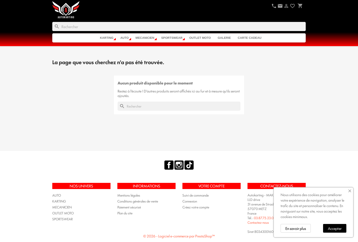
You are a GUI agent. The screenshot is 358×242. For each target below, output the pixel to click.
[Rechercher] (179, 26)
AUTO (124, 37)
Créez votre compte (195, 207)
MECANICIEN (145, 37)
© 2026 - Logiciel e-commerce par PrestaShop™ (179, 236)
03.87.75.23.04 (265, 217)
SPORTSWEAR (171, 37)
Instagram (179, 165)
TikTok (189, 165)
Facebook (169, 165)
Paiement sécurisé (129, 207)
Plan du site (124, 212)
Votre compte (211, 186)
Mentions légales (128, 195)
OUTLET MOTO (200, 37)
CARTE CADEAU (249, 37)
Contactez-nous (258, 222)
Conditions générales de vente (137, 201)
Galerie (224, 37)
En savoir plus (295, 228)
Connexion (189, 201)
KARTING (106, 37)
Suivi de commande (195, 195)
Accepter (335, 228)
